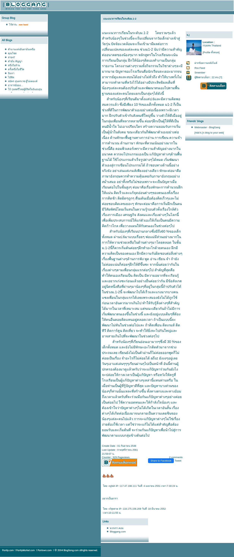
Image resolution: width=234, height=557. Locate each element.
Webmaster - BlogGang (207, 127)
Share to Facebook (160, 460)
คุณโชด (12, 53)
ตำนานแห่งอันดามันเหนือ (21, 49)
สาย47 (11, 57)
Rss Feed (200, 68)
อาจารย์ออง (15, 85)
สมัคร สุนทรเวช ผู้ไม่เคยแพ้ (22, 81)
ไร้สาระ (13, 24)
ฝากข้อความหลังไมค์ (206, 63)
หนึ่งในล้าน (14, 65)
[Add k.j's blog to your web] (209, 132)
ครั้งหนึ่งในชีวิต (16, 69)
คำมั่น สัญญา (15, 61)
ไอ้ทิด (11, 77)
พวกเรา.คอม (117, 528)
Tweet (178, 460)
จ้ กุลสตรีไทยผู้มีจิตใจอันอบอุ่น (25, 89)
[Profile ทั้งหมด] (211, 52)
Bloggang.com (118, 531)
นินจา (11, 73)
